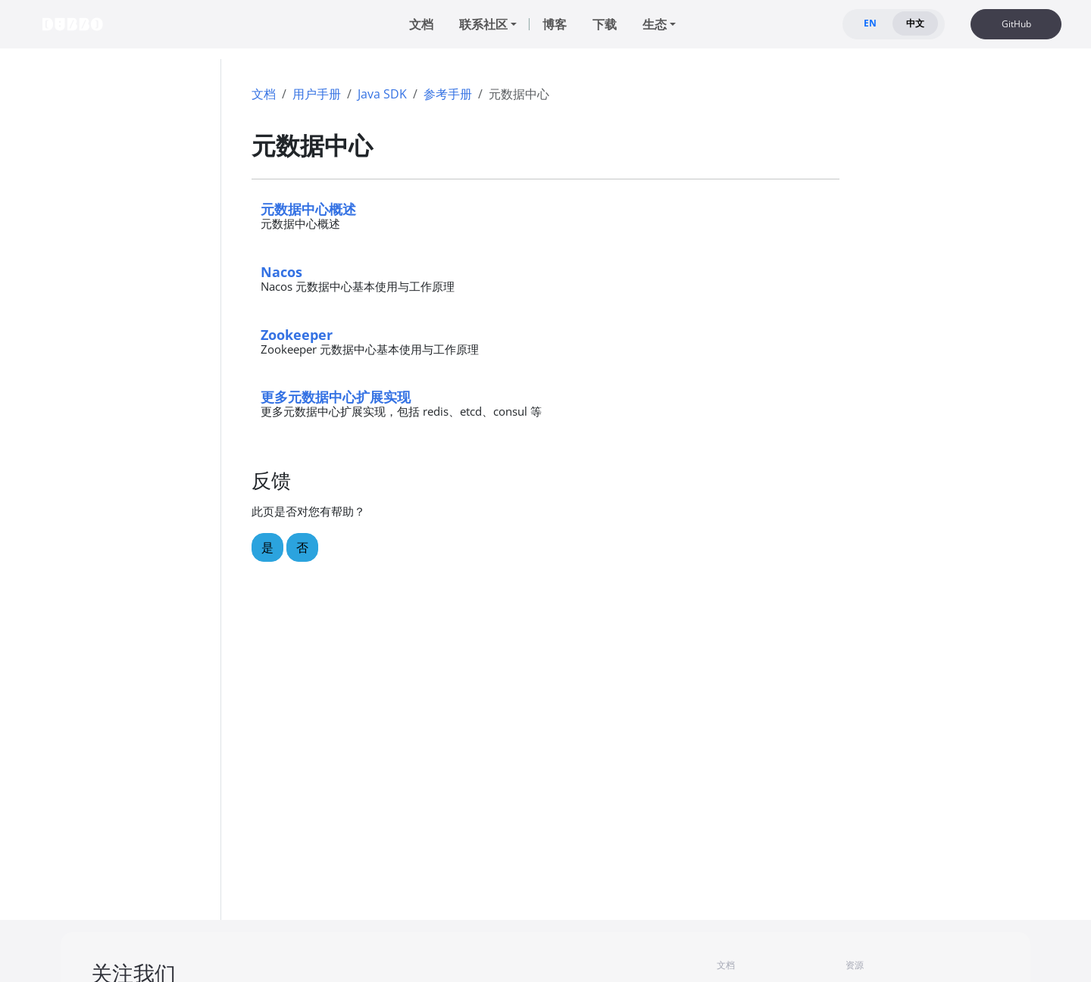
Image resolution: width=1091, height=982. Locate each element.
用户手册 (316, 94)
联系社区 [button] (483, 24)
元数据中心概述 (308, 208)
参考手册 (448, 94)
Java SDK (382, 94)
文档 (264, 94)
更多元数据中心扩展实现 (336, 396)
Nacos (281, 271)
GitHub (1016, 23)
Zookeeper (297, 334)
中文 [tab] (915, 23)
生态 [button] (654, 24)
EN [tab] (870, 23)
